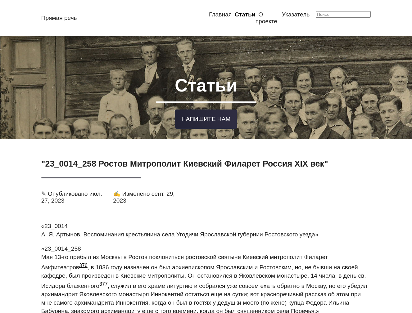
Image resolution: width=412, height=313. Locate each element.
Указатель (296, 14)
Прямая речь (59, 18)
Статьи (245, 14)
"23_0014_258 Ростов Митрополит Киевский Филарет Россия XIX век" (184, 162)
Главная (220, 14)
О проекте (266, 18)
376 (83, 263)
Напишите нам (206, 117)
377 (103, 282)
